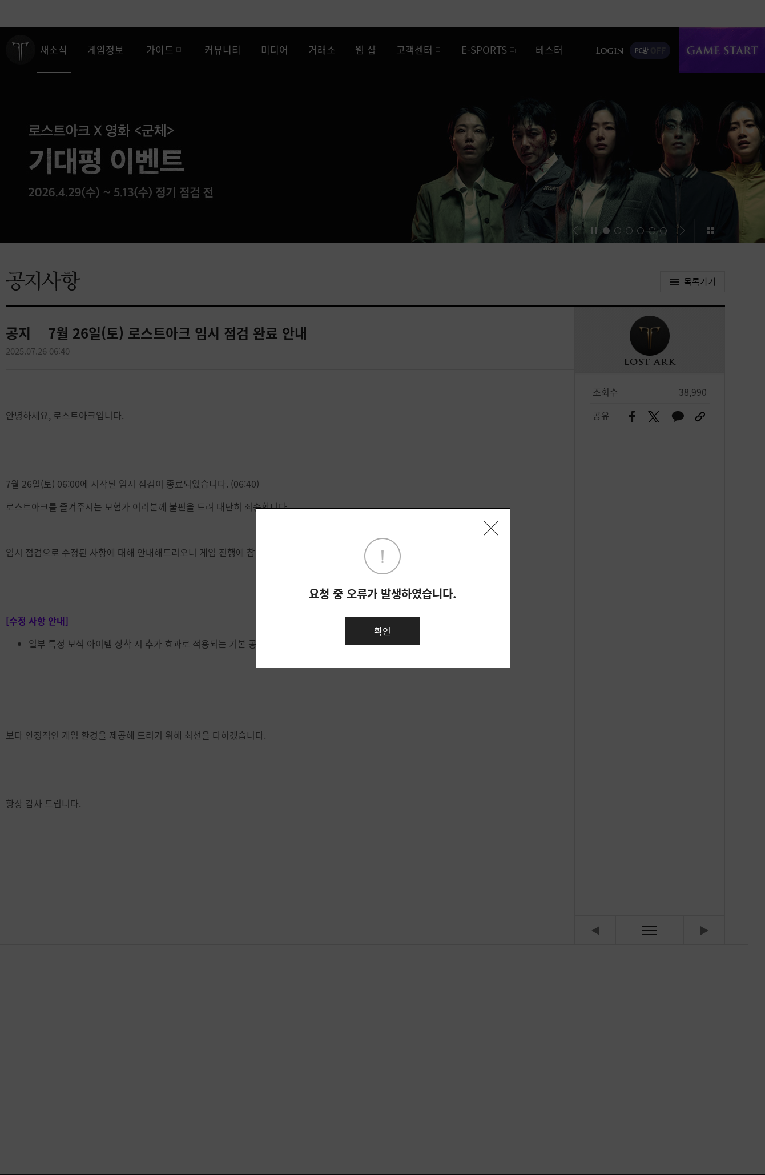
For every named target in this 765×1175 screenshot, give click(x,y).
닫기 (491, 528)
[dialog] (382, 587)
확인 (382, 631)
